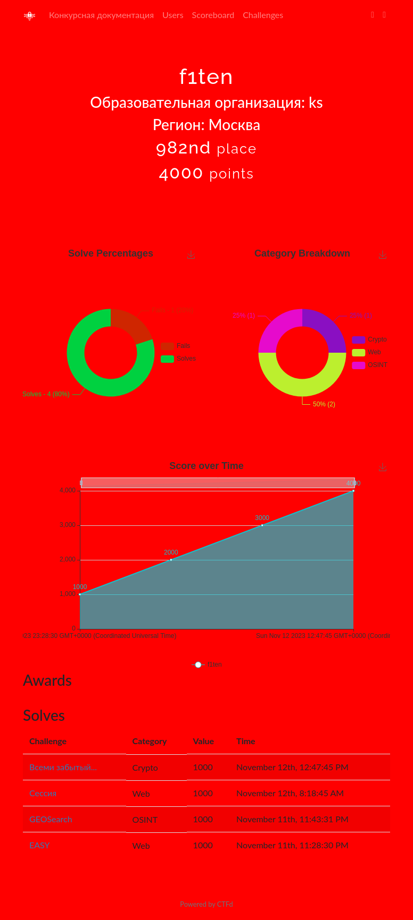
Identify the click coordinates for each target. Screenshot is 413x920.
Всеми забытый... (63, 767)
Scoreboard (213, 15)
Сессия (42, 793)
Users (172, 15)
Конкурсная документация (101, 15)
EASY (39, 845)
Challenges (263, 15)
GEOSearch (50, 819)
